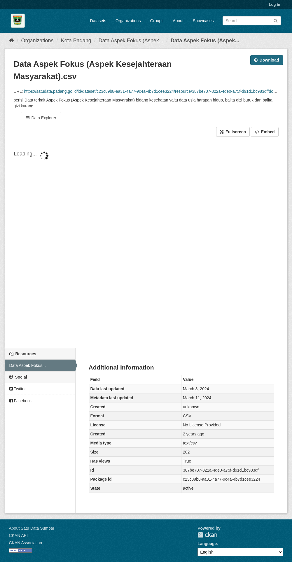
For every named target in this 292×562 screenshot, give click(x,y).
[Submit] (275, 20)
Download (266, 60)
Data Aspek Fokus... (27, 365)
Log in (274, 4)
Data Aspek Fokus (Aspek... (131, 40)
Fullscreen (233, 131)
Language (207, 543)
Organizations (128, 20)
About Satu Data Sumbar (32, 528)
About (178, 20)
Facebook (20, 400)
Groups (156, 20)
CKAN (207, 535)
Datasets (98, 20)
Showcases (203, 20)
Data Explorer (41, 117)
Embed (265, 131)
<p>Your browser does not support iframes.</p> (146, 243)
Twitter (17, 388)
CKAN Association (25, 542)
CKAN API (18, 535)
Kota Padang (76, 40)
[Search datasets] (252, 20)
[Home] (11, 40)
